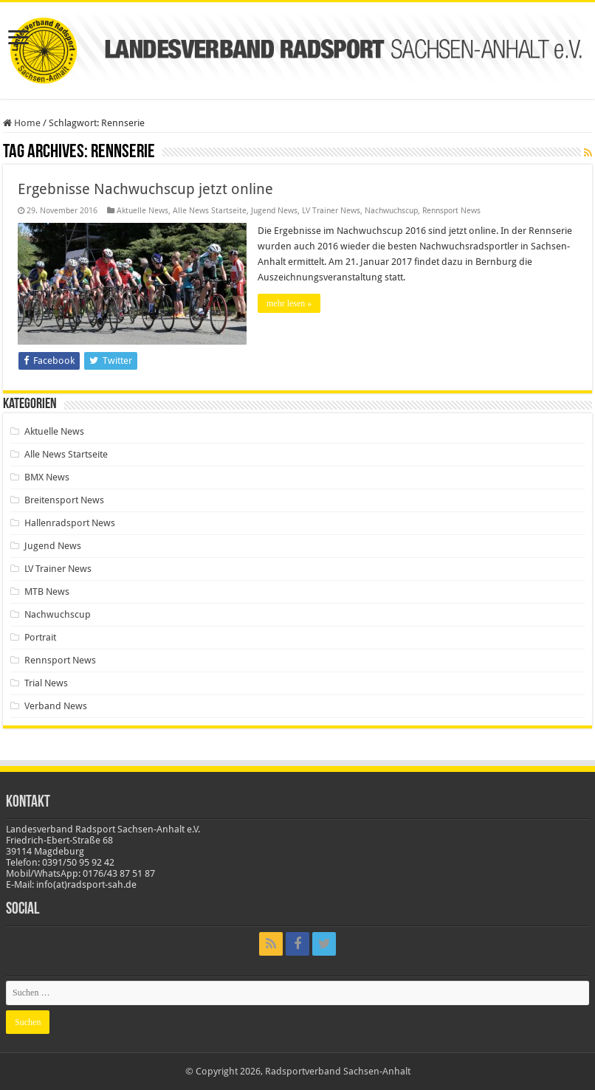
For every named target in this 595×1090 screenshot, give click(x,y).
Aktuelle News (142, 210)
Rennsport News (451, 210)
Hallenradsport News (69, 522)
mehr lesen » (289, 303)
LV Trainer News (331, 210)
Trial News (46, 683)
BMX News (46, 477)
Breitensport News (64, 500)
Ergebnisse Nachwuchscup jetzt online (145, 189)
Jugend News (274, 210)
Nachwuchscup (391, 210)
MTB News (46, 591)
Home (22, 122)
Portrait (40, 637)
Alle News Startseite (210, 210)
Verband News (55, 705)
